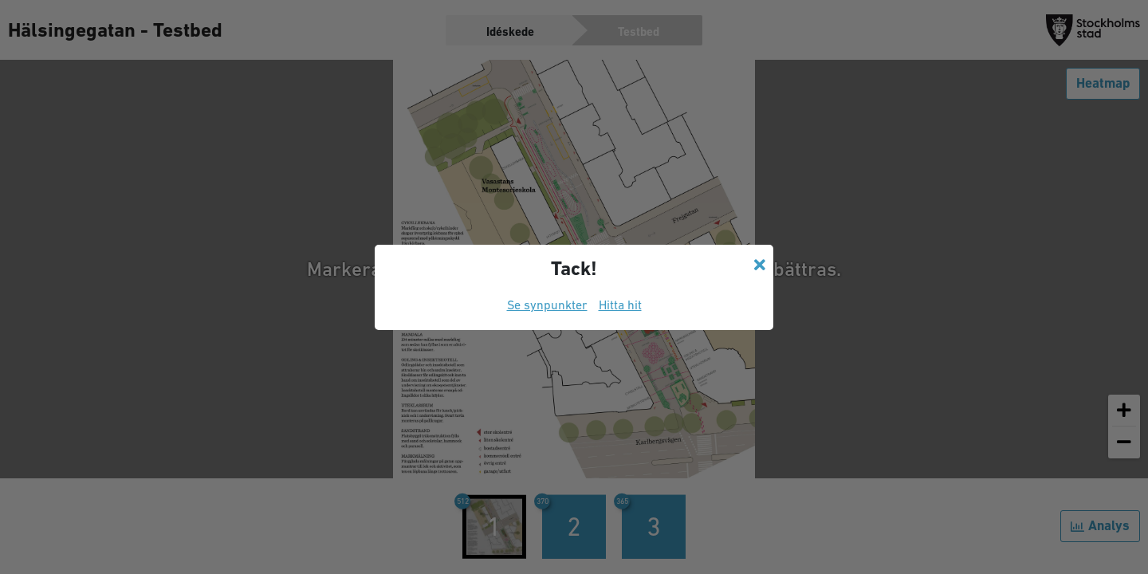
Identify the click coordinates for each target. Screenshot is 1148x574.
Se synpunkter (547, 304)
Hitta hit (620, 304)
